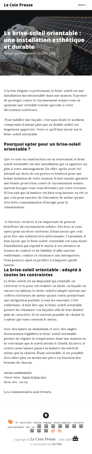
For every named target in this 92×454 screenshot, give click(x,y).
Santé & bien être (34, 377)
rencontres (78, 422)
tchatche (37, 422)
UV (16, 422)
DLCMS (57, 444)
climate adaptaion (62, 422)
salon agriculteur (16, 427)
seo (33, 427)
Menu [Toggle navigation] (82, 5)
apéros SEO (26, 422)
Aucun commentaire (18, 372)
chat (28, 427)
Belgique (47, 422)
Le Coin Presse (18, 5)
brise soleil (39, 241)
